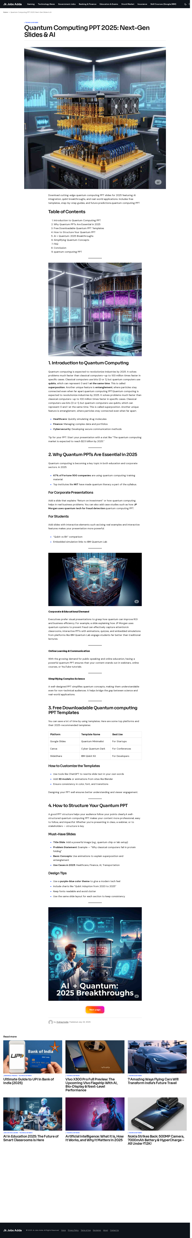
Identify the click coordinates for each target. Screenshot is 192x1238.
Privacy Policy (73, 1230)
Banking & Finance (10, 1075)
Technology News (31, 22)
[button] (185, 4)
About (105, 1230)
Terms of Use (86, 1230)
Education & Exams (11, 1133)
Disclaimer (97, 1230)
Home (5, 12)
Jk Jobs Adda (12, 4)
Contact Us (114, 1230)
